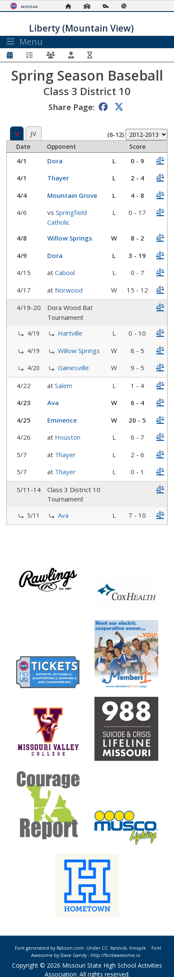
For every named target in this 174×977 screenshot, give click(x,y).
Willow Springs (69, 238)
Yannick (118, 948)
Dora (55, 161)
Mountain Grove (72, 195)
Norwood (69, 290)
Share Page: (71, 106)
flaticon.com (70, 948)
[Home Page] (70, 6)
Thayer (58, 178)
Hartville (70, 333)
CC (105, 948)
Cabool (65, 272)
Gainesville (73, 367)
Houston (67, 437)
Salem (63, 385)
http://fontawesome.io (115, 955)
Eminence (62, 420)
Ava (53, 402)
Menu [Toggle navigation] (25, 41)
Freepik (137, 948)
